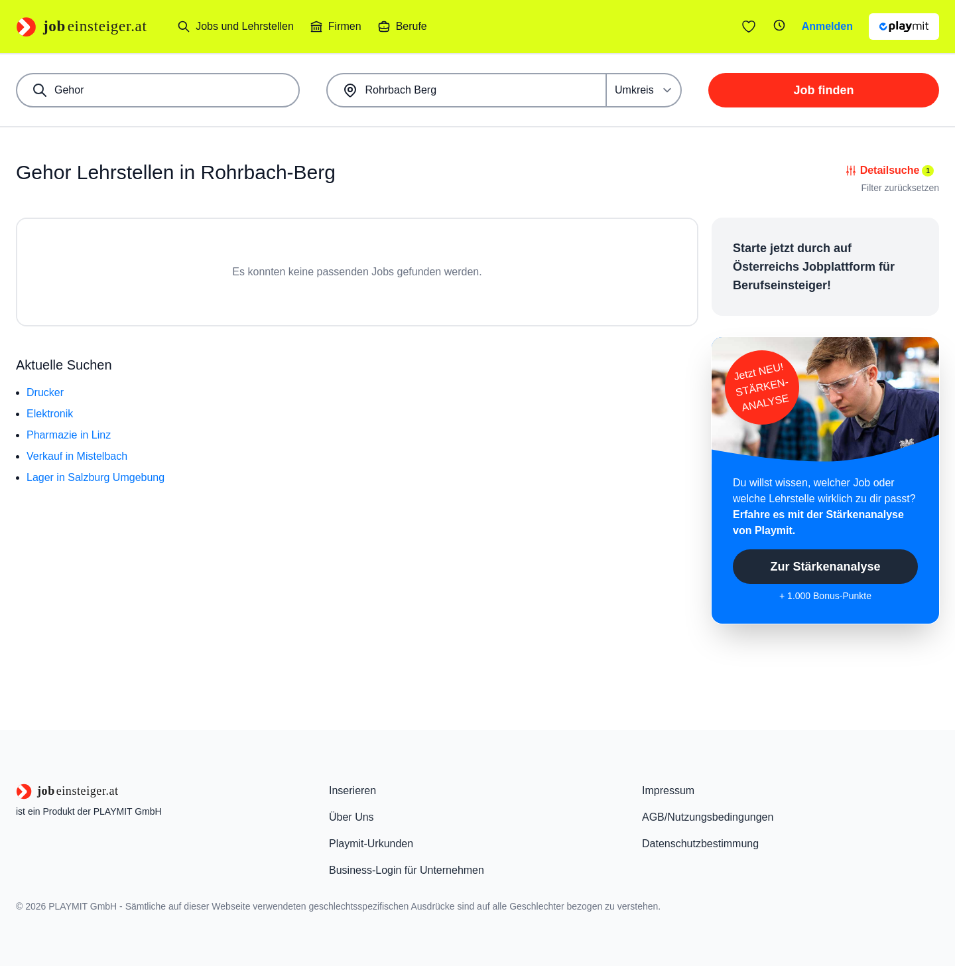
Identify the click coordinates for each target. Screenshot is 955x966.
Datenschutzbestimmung (700, 843)
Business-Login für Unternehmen (406, 870)
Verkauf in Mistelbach (77, 456)
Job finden (824, 90)
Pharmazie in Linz (69, 435)
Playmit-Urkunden (371, 843)
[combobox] (158, 90)
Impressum (668, 790)
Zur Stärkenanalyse (825, 566)
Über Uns (351, 817)
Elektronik (50, 413)
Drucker (45, 392)
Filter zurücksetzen (900, 187)
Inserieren (352, 790)
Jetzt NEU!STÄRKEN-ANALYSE (761, 387)
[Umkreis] (644, 90)
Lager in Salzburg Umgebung (95, 477)
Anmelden (827, 26)
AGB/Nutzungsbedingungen (707, 817)
